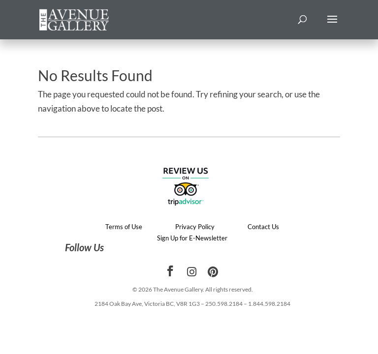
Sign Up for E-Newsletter (192, 238)
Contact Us (263, 227)
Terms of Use (123, 227)
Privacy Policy (195, 227)
